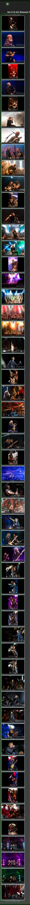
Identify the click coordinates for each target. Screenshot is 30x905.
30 (4, 14)
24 (3, 14)
